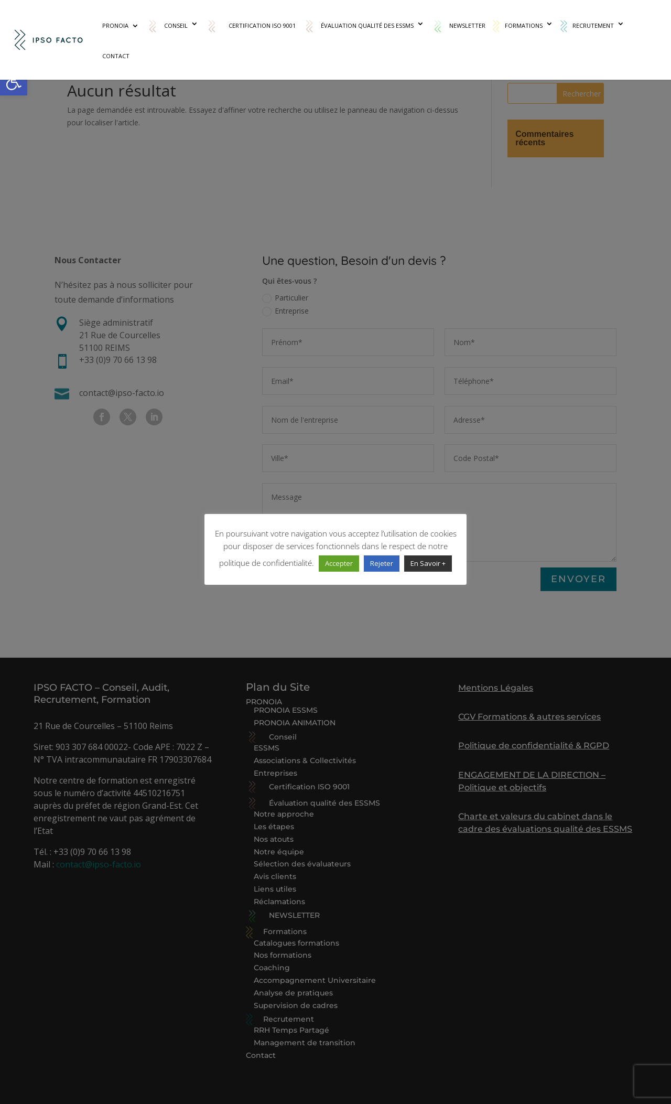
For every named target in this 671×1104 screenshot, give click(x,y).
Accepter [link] (339, 563)
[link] (13, 81)
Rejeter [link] (381, 563)
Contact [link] (115, 56)
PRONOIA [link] (115, 25)
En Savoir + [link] (428, 563)
